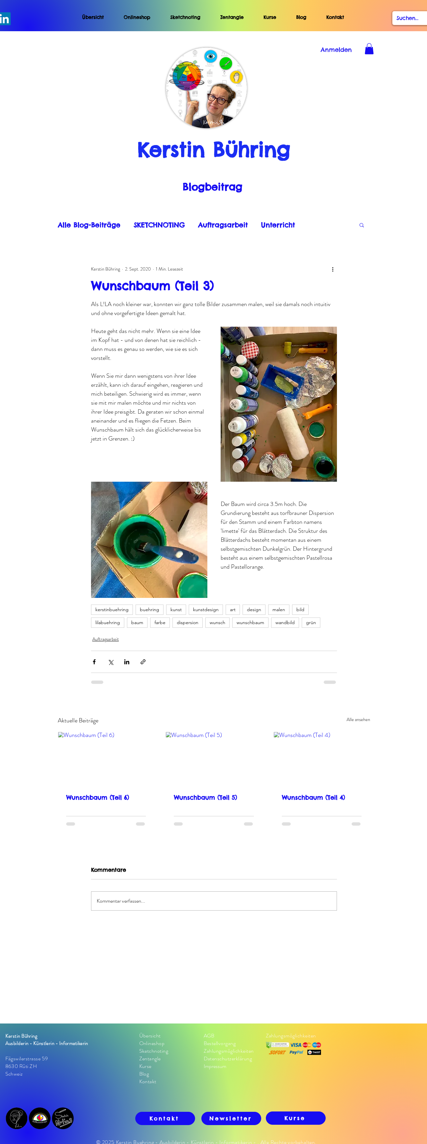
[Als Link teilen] (143, 662)
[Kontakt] (165, 1118)
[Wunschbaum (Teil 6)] (106, 759)
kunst (176, 610)
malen (278, 610)
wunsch (217, 622)
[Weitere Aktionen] (333, 269)
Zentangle (232, 17)
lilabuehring (107, 622)
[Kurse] (296, 1118)
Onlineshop (137, 17)
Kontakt (335, 17)
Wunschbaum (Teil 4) (313, 797)
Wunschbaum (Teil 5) (205, 797)
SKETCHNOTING (159, 225)
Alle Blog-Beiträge (89, 225)
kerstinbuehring (112, 610)
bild (300, 610)
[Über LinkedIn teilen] (127, 662)
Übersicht (93, 17)
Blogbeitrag (212, 187)
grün (311, 622)
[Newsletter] (231, 1118)
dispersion (187, 622)
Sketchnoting (185, 17)
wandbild (285, 622)
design (254, 610)
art (233, 610)
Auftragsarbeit (223, 225)
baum (137, 622)
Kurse (270, 17)
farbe (160, 622)
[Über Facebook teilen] (94, 662)
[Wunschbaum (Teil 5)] (214, 759)
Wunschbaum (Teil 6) (97, 797)
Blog (311, 17)
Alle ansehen (358, 719)
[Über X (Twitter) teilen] (110, 662)
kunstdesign (206, 610)
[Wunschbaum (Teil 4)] (322, 759)
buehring (149, 610)
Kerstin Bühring (213, 149)
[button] (362, 224)
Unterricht (278, 225)
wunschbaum (250, 622)
